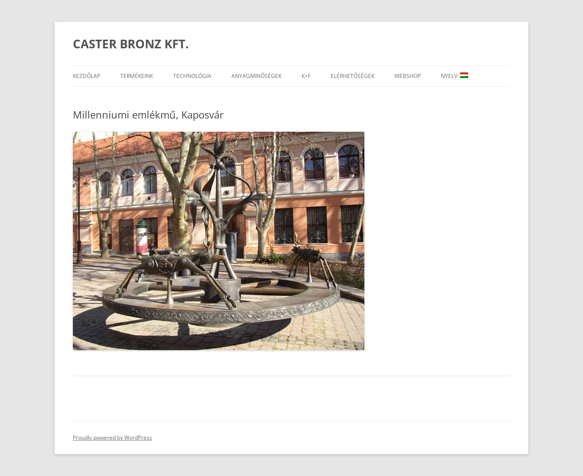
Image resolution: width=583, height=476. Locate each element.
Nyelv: (454, 76)
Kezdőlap (86, 76)
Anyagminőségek (256, 76)
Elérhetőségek (352, 76)
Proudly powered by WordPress (112, 437)
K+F (306, 76)
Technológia (192, 76)
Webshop (407, 76)
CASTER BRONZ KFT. (131, 44)
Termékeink (136, 76)
